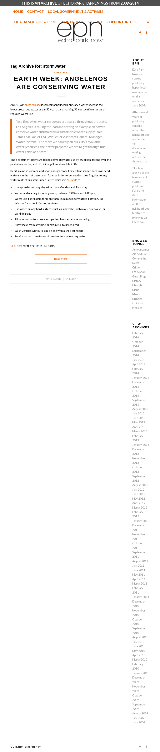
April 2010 (138, 655)
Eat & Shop (139, 271)
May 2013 (138, 422)
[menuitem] (17, 11)
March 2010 (139, 659)
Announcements (142, 249)
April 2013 (138, 427)
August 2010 (140, 637)
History (136, 280)
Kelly (72, 279)
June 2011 (138, 570)
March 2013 (139, 431)
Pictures (137, 307)
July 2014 (138, 359)
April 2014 (138, 364)
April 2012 (138, 503)
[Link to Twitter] (140, 32)
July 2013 (138, 413)
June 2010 (138, 646)
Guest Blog (139, 276)
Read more (61, 258)
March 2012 (139, 507)
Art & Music (139, 254)
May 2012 (138, 498)
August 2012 (140, 485)
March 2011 (139, 583)
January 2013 (140, 444)
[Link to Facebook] (146, 32)
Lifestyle (61, 72)
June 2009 (138, 722)
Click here (16, 245)
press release (33, 104)
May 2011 (138, 574)
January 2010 (140, 673)
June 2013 (138, 418)
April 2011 (138, 579)
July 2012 (138, 489)
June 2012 (138, 494)
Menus (136, 294)
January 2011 (140, 597)
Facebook (138, 222)
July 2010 (138, 641)
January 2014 (140, 377)
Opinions (137, 303)
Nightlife (137, 298)
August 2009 (140, 713)
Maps (135, 289)
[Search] (147, 22)
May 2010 (138, 650)
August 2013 (140, 409)
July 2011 (138, 565)
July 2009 (138, 717)
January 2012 (140, 521)
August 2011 (140, 561)
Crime (136, 267)
